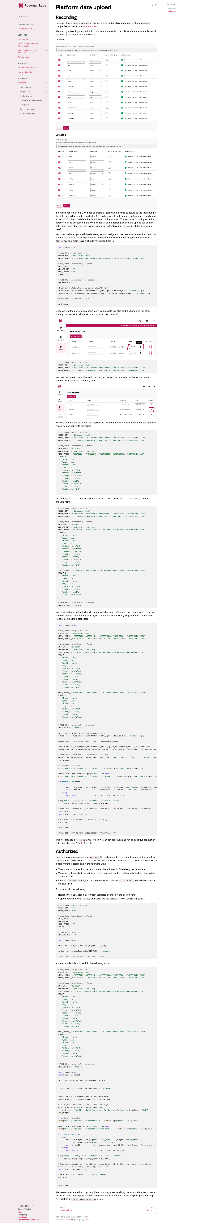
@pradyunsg (79, 1219)
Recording (172, 8)
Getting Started (25, 28)
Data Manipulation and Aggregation (28, 44)
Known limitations (26, 72)
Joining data (25, 87)
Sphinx (67, 1219)
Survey (25, 105)
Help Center (23, 1217)
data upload (90, 26)
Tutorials (22, 83)
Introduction (23, 39)
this (82, 843)
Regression (25, 91)
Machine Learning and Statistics (28, 51)
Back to (28, 1220)
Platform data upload (32, 100)
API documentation (26, 67)
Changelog (22, 1215)
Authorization (24, 57)
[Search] (32, 16)
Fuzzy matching (27, 109)
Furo (88, 1219)
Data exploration (27, 114)
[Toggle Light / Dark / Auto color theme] (156, 5)
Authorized (172, 11)
